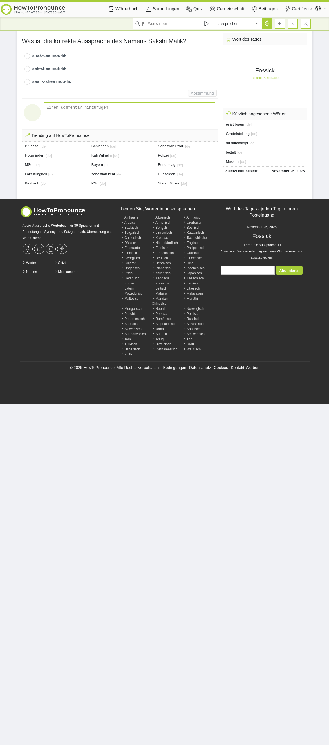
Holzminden (34, 155)
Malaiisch (160, 293)
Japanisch (192, 273)
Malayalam (193, 293)
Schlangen (100, 146)
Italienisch (161, 273)
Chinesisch (131, 238)
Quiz (194, 9)
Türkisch (129, 344)
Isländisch (161, 268)
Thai (188, 339)
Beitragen (264, 9)
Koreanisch (162, 283)
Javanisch (130, 278)
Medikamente (66, 272)
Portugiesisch (133, 319)
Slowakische (194, 324)
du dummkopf (237, 143)
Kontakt (237, 367)
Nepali (158, 309)
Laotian (190, 283)
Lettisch (159, 288)
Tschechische (195, 238)
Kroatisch (160, 238)
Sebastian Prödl (171, 146)
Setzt (60, 263)
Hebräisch (161, 263)
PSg (95, 183)
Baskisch (129, 228)
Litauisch (191, 288)
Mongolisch (131, 309)
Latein (127, 288)
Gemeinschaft (226, 9)
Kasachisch (193, 278)
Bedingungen (174, 367)
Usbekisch (130, 349)
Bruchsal (32, 146)
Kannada (160, 278)
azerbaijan (192, 222)
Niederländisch (165, 243)
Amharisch (192, 217)
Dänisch (129, 243)
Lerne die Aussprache (265, 77)
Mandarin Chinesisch (160, 301)
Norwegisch (193, 309)
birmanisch (162, 233)
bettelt (231, 152)
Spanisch (192, 329)
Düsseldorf (166, 174)
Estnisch (160, 248)
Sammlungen (161, 9)
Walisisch (192, 349)
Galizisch (191, 253)
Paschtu (129, 314)
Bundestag (166, 165)
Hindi (188, 263)
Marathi (190, 299)
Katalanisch (193, 233)
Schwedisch (194, 334)
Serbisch (129, 324)
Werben (252, 367)
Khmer (128, 283)
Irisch (127, 273)
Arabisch (129, 222)
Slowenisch (131, 329)
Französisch (163, 253)
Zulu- (126, 354)
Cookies (221, 367)
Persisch (160, 314)
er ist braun (235, 124)
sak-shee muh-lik (49, 68)
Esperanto (130, 248)
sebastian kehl (103, 174)
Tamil (126, 339)
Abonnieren (289, 270)
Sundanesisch (133, 334)
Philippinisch (194, 248)
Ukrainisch (161, 344)
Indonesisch (194, 268)
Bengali (159, 228)
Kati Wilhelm (101, 155)
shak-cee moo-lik (49, 55)
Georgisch (130, 258)
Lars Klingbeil (36, 174)
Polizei (163, 155)
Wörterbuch (123, 9)
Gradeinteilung (238, 134)
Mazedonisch (132, 293)
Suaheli (159, 334)
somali (158, 329)
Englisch (191, 243)
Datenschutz (200, 367)
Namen (30, 272)
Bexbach (32, 183)
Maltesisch (130, 299)
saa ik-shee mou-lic (51, 81)
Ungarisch (130, 268)
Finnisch (129, 253)
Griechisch (193, 258)
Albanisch (161, 217)
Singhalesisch (164, 324)
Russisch (191, 319)
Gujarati (128, 263)
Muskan (232, 161)
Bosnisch (191, 228)
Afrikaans (129, 217)
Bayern (97, 165)
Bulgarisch (130, 233)
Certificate (297, 9)
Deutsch (160, 258)
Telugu (158, 339)
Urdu (188, 344)
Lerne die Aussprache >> (262, 245)
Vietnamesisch (164, 349)
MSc (28, 165)
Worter (29, 263)
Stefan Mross (169, 183)
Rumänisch (162, 319)
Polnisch (191, 314)
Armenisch (161, 222)
